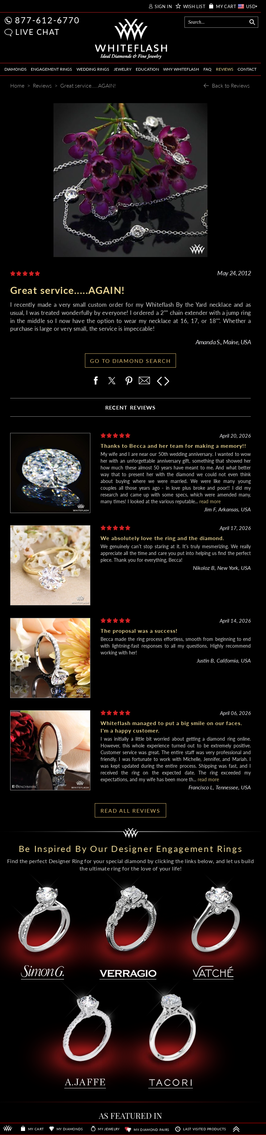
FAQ (207, 69)
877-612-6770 (47, 20)
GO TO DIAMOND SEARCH (130, 360)
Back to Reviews (231, 85)
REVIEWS (225, 69)
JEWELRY (122, 69)
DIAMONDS (15, 69)
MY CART (226, 6)
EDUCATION (147, 69)
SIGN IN (163, 6)
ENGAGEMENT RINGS (51, 69)
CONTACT (247, 69)
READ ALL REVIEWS (130, 810)
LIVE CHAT (37, 32)
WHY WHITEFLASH (181, 69)
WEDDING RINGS (92, 69)
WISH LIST (194, 6)
